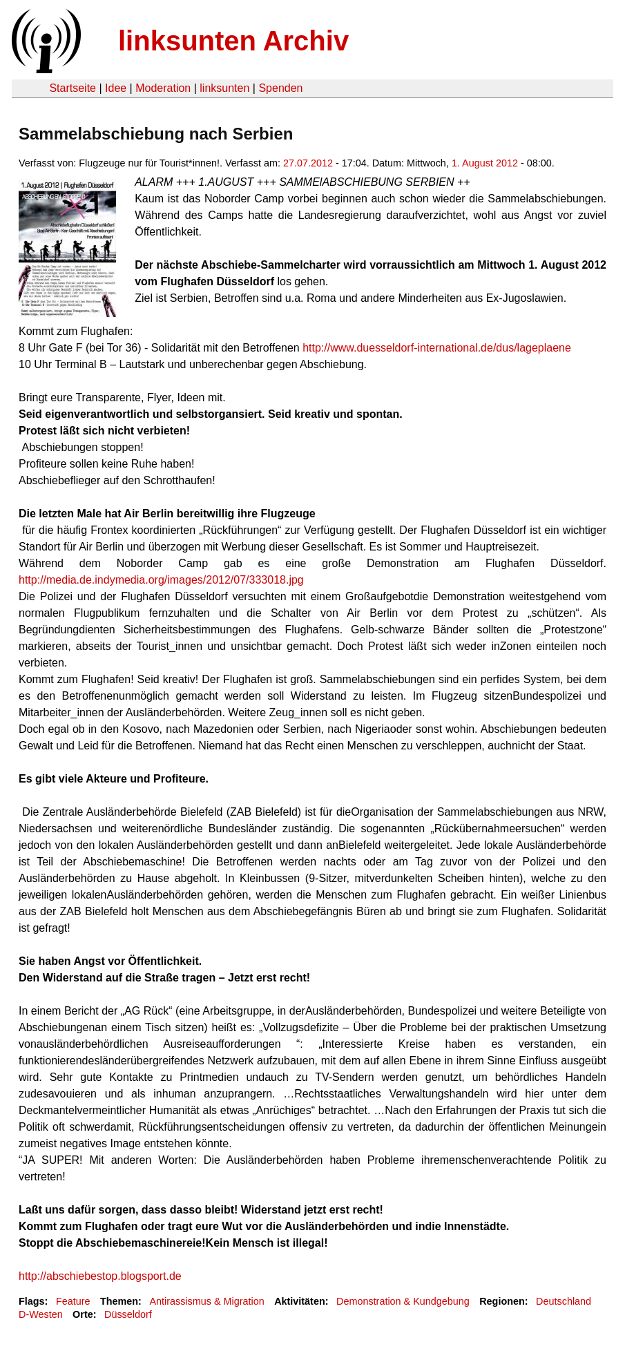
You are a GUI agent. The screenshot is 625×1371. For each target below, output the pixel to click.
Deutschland (563, 1301)
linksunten (224, 88)
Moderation (163, 88)
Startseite (72, 88)
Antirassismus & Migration (206, 1301)
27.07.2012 (308, 163)
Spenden (280, 88)
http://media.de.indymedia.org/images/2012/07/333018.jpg (161, 580)
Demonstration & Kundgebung (403, 1301)
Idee (115, 88)
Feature (73, 1301)
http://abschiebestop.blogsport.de (100, 1276)
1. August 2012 (485, 163)
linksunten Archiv (233, 41)
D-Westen (41, 1314)
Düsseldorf (128, 1314)
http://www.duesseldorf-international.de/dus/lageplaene (436, 348)
